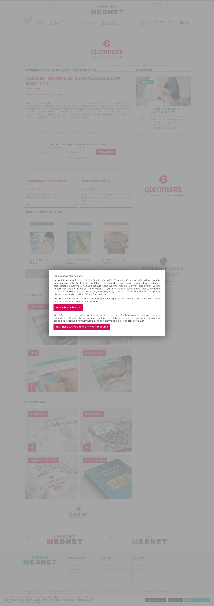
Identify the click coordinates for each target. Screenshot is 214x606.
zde (104, 294)
